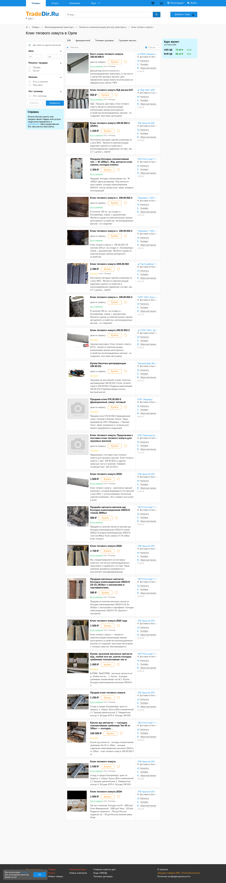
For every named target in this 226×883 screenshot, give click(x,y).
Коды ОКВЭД (100, 873)
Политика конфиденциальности (173, 876)
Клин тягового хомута (141, 27)
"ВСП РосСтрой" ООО (147, 159)
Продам (36, 67)
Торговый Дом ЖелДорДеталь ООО (148, 363)
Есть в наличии (40, 81)
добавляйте (33, 124)
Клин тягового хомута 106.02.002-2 (110, 330)
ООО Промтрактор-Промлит (148, 435)
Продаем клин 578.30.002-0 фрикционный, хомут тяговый (108, 400)
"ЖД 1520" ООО (147, 90)
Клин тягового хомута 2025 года (108, 620)
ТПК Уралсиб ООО (146, 123)
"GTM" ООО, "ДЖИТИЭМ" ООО (149, 330)
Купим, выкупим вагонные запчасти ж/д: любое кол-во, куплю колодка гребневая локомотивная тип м (111, 656)
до (55, 56)
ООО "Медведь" (145, 399)
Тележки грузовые (104, 40)
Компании (75, 3)
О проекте (162, 869)
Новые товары (55, 876)
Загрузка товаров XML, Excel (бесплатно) (178, 873)
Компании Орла (77, 869)
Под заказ (37, 85)
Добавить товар (182, 14)
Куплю (36, 71)
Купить (115, 62)
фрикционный (83, 40)
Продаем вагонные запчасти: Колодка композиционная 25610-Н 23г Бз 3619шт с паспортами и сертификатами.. (110, 583)
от (35, 56)
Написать (144, 61)
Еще (93, 3)
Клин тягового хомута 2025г (106, 474)
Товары (36, 3)
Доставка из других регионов (47, 45)
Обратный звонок (148, 68)
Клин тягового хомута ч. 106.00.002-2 (111, 197)
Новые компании (78, 873)
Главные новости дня (104, 869)
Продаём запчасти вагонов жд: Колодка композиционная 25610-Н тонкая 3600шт (110, 510)
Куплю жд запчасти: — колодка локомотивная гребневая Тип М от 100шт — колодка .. (110, 725)
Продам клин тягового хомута (107, 692)
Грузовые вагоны (127, 40)
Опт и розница (40, 96)
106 (69, 40)
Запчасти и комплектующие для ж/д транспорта (102, 27)
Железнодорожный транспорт (59, 27)
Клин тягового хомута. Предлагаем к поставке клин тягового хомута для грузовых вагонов (111, 438)
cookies (24, 872)
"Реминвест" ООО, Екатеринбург (148, 198)
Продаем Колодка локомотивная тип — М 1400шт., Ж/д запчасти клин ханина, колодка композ (111, 162)
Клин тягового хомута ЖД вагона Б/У (111, 90)
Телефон (144, 64)
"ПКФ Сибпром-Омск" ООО (149, 54)
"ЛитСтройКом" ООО (149, 264)
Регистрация (177, 3)
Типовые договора (103, 876)
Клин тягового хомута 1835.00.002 (109, 264)
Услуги (55, 3)
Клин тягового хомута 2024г (106, 791)
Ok (39, 874)
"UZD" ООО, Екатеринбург (148, 297)
